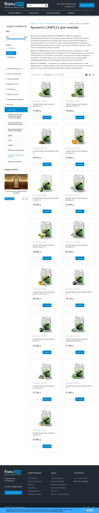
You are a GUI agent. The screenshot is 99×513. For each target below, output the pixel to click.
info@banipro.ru (70, 6)
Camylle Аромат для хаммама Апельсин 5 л (76, 152)
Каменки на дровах (58, 488)
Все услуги (9, 199)
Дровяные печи (12, 84)
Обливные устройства (16, 150)
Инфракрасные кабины (15, 99)
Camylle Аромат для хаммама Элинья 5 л (44, 434)
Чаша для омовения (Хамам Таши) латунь (15, 123)
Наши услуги (33, 13)
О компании (32, 478)
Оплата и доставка (53, 13)
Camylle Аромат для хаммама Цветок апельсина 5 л (44, 293)
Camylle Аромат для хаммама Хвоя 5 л (46, 152)
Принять (89, 510)
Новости (71, 13)
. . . (83, 13)
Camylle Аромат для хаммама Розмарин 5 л (76, 246)
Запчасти (10, 104)
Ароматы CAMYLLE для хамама (16, 156)
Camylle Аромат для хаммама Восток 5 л (44, 340)
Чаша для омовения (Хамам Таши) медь (15, 130)
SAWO (10, 136)
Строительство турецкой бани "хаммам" (17, 192)
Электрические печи (14, 69)
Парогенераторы (13, 79)
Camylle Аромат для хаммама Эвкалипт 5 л (44, 105)
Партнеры (31, 488)
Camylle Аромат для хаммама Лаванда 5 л (76, 199)
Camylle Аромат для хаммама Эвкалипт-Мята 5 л (76, 105)
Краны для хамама (14, 161)
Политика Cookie (56, 511)
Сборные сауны (12, 94)
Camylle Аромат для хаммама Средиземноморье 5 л (76, 340)
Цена (8, 31)
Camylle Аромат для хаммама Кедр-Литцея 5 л (46, 199)
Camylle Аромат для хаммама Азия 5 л (78, 293)
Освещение (11, 89)
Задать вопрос (87, 5)
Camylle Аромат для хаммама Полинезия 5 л (44, 387)
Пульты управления (14, 74)
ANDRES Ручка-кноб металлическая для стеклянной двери (15, 116)
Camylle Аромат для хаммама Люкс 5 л (79, 387)
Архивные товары (34, 494)
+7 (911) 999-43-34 (67, 4)
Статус (8, 45)
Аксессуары (12, 110)
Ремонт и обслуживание (60, 494)
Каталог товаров (15, 13)
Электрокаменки (57, 478)
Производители (34, 491)
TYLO (10, 140)
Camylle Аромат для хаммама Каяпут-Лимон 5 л (44, 246)
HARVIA (10, 145)
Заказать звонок (13, 493)
